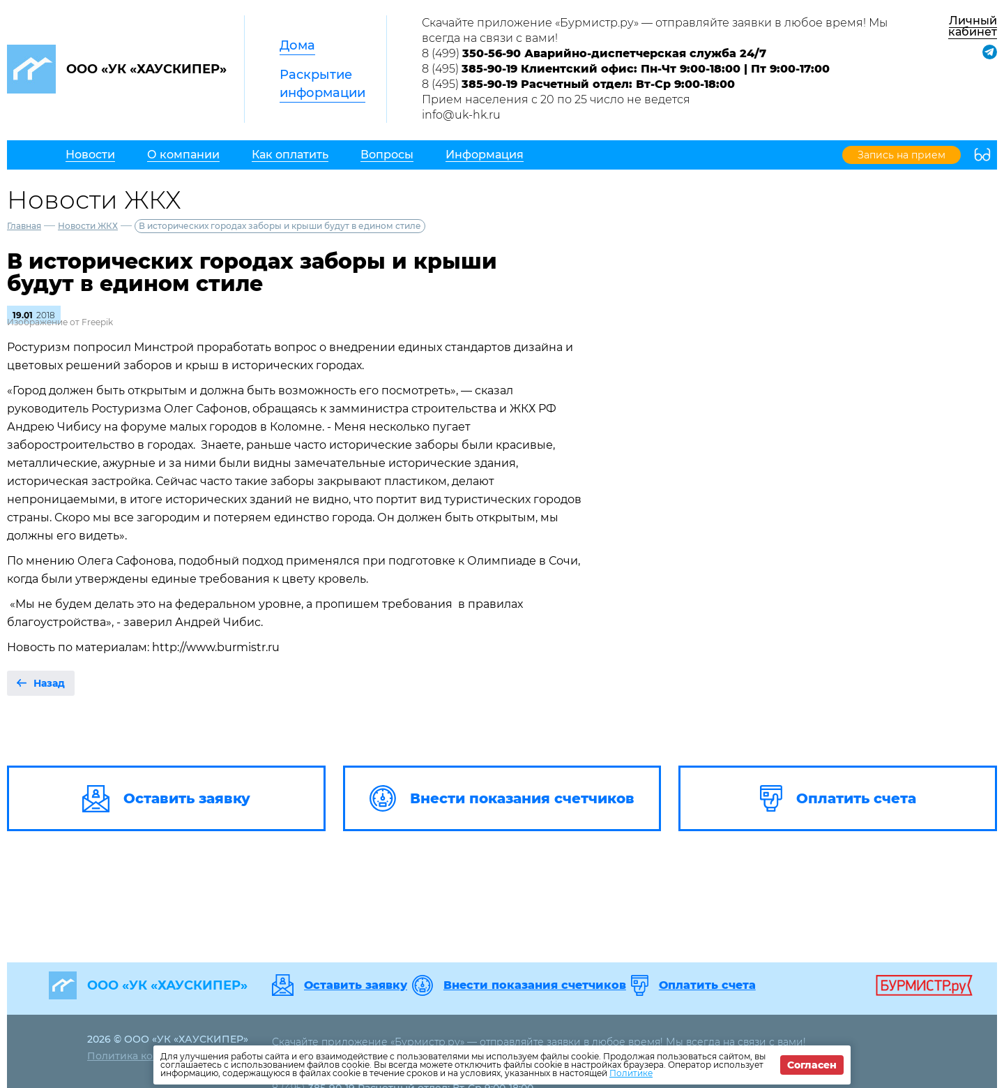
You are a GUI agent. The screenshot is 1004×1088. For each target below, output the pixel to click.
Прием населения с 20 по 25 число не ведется (556, 99)
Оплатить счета (707, 985)
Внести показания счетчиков (534, 985)
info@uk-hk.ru (461, 114)
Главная (24, 226)
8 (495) (626, 68)
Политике (631, 1073)
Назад (49, 683)
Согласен (812, 1065)
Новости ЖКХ (88, 226)
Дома (297, 45)
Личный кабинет (972, 26)
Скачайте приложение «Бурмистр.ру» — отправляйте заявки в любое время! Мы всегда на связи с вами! (655, 30)
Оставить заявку (355, 985)
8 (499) (594, 53)
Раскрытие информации (322, 83)
